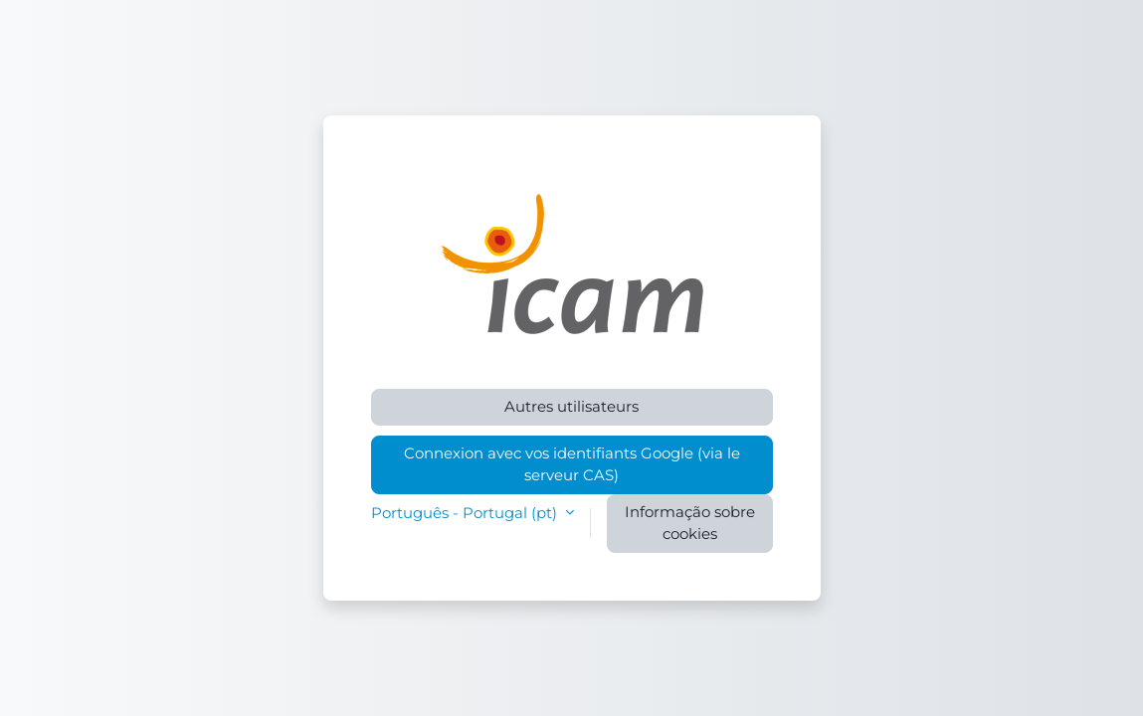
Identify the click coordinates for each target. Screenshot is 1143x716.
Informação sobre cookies (690, 523)
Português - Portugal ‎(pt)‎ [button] (466, 513)
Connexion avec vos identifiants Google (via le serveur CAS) (572, 464)
